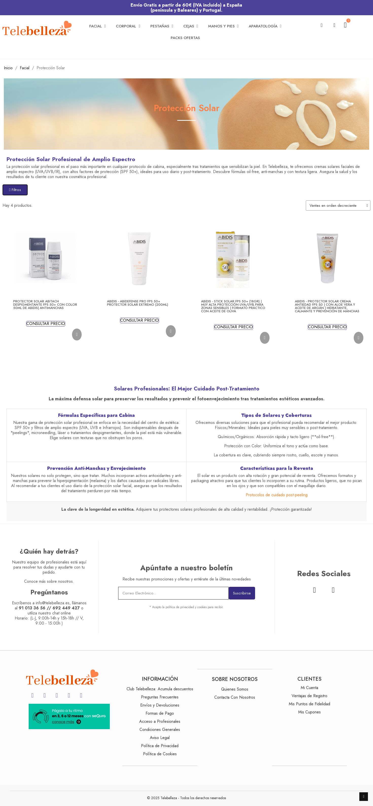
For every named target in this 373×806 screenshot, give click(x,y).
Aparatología (265, 26)
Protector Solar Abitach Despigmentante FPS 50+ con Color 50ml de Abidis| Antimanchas (45, 304)
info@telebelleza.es (52, 603)
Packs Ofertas (185, 38)
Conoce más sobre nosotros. (49, 581)
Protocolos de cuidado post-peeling (277, 495)
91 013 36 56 (32, 608)
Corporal (128, 26)
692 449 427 (66, 608)
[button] (322, 25)
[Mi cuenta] (334, 25)
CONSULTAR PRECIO (45, 324)
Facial (97, 26)
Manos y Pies (223, 26)
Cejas (190, 26)
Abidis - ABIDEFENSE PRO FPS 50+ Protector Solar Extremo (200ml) (137, 303)
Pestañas (161, 26)
